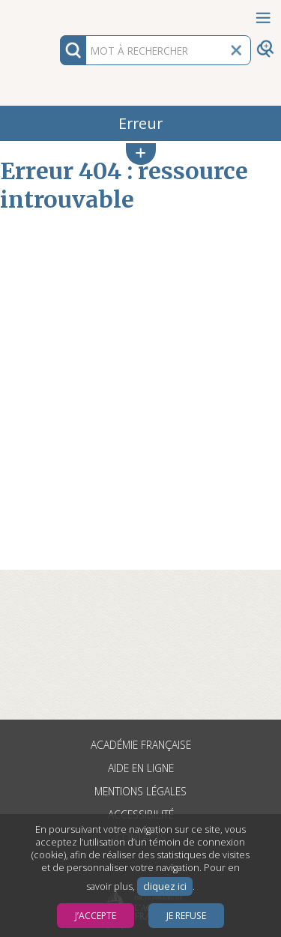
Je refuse (186, 915)
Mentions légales (140, 791)
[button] (141, 154)
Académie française (141, 745)
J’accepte (95, 915)
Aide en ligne (141, 768)
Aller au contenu (58, 13)
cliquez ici (165, 886)
